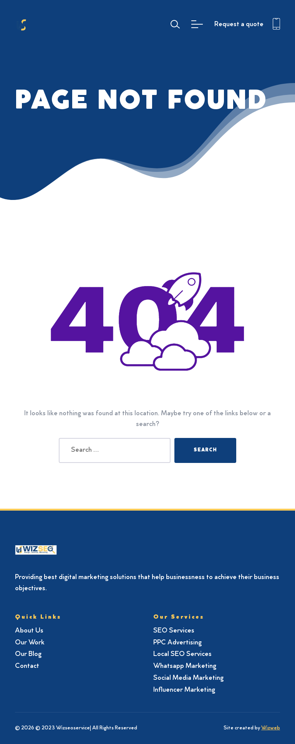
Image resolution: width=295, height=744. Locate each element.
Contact (27, 666)
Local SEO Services (182, 654)
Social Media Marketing (188, 678)
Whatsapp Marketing (184, 666)
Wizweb (270, 728)
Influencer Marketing (184, 690)
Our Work (30, 642)
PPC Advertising (177, 642)
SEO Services (173, 630)
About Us (29, 630)
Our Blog (28, 654)
